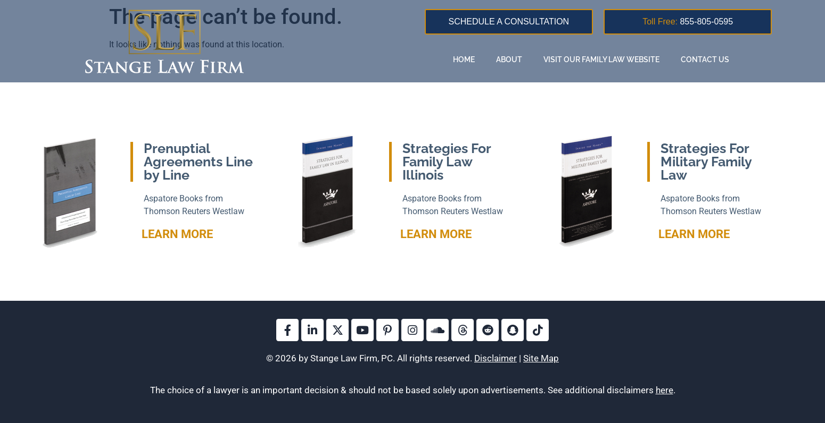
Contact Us (705, 59)
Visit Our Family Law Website (601, 59)
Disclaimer (495, 358)
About (509, 59)
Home (464, 59)
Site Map (541, 358)
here (664, 390)
